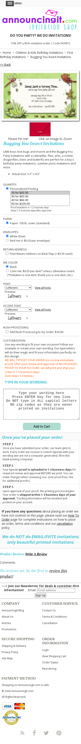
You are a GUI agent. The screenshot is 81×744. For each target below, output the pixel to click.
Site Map (7, 663)
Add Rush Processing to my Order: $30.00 (34, 332)
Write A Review (36, 559)
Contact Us (49, 615)
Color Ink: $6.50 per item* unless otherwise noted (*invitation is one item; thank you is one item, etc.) (39, 273)
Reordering (49, 674)
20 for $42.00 (40, 193)
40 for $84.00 (40, 200)
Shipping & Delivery (14, 651)
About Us (7, 622)
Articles (6, 628)
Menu (14, 3)
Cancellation (49, 628)
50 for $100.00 (40, 204)
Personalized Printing (22, 189)
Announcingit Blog (13, 615)
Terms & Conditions (54, 622)
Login (45, 655)
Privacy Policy (10, 657)
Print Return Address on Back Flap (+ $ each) (39, 254)
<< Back (5, 65)
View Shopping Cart (54, 661)
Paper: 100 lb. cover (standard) (27, 223)
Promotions (9, 634)
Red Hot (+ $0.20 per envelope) (28, 240)
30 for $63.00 (40, 196)
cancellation (65, 529)
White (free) (15, 236)
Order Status (50, 667)
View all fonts (43, 287)
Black (11, 267)
